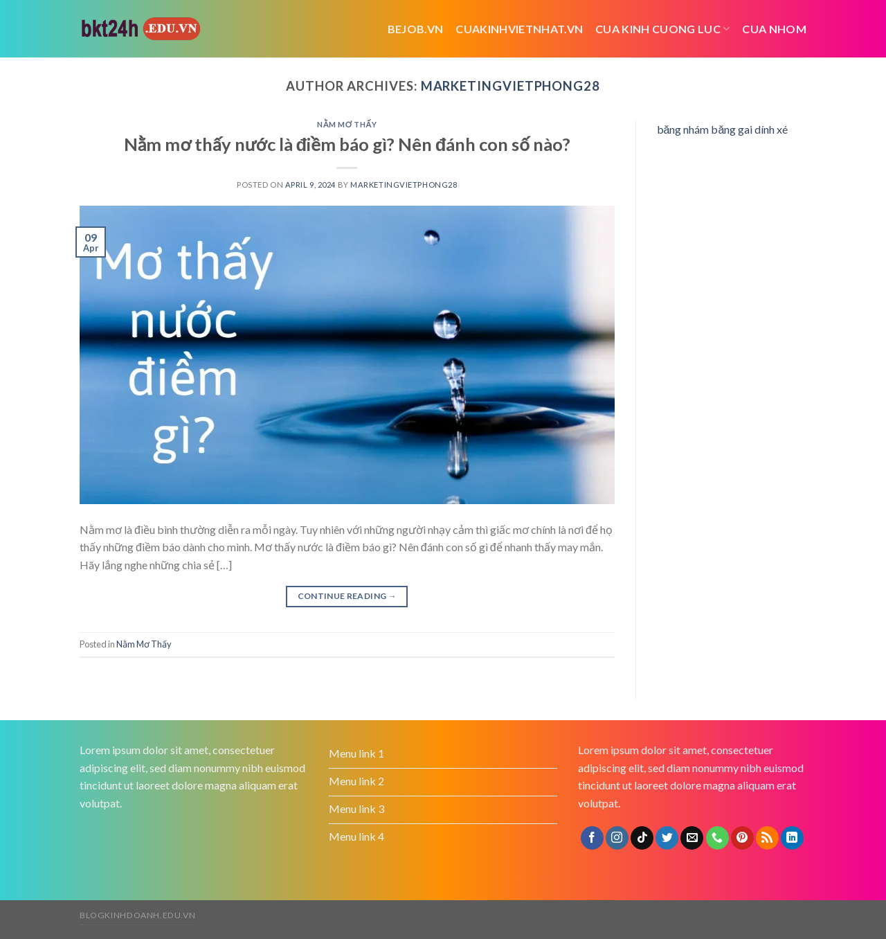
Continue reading (347, 595)
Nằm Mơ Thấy (347, 124)
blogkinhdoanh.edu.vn (137, 915)
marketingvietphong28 (510, 85)
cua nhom (774, 28)
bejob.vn (416, 28)
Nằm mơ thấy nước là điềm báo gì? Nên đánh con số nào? (347, 144)
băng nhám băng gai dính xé (722, 129)
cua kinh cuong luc (662, 28)
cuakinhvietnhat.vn (519, 28)
